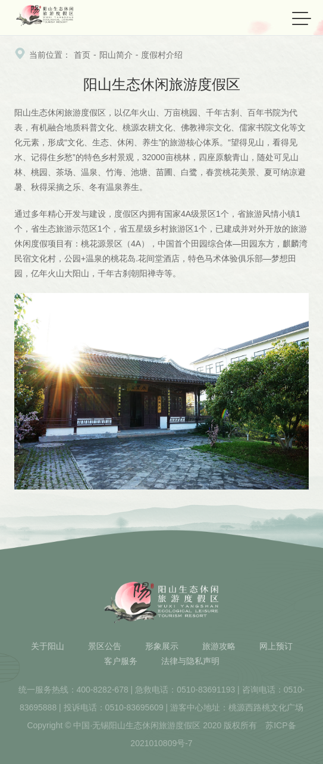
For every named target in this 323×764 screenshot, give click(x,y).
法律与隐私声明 (190, 661)
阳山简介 (116, 55)
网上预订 (276, 646)
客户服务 (120, 661)
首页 (82, 55)
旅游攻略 (219, 646)
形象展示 (161, 646)
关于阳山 (47, 646)
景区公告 (104, 646)
